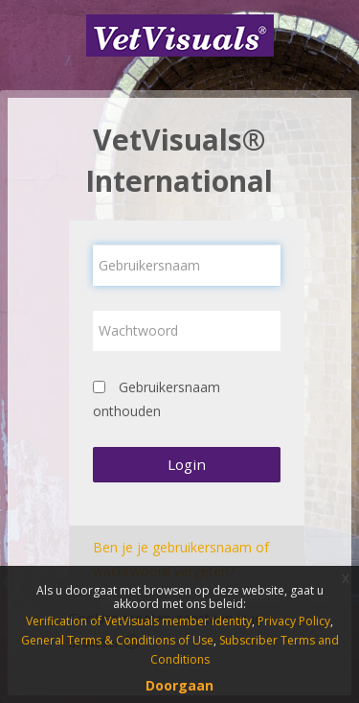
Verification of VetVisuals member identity (139, 621)
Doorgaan (179, 685)
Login (187, 464)
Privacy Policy (294, 621)
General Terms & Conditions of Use (117, 640)
